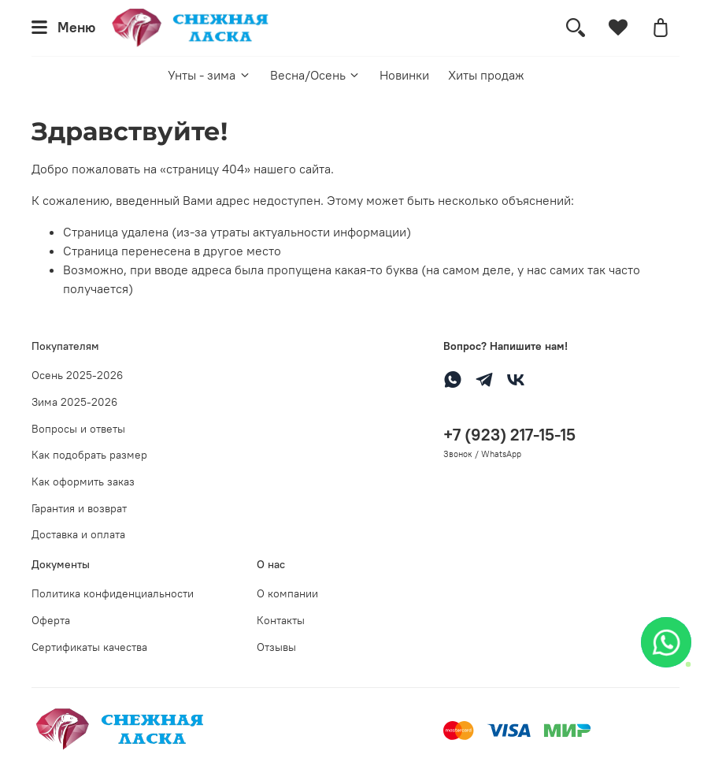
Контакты (281, 620)
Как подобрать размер (89, 455)
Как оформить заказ (83, 481)
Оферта (50, 620)
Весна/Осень (315, 75)
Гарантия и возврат (79, 508)
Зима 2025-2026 (74, 402)
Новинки (404, 75)
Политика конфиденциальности (112, 593)
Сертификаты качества (89, 647)
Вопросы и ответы (78, 429)
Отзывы (276, 647)
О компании (287, 593)
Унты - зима (209, 75)
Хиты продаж (486, 75)
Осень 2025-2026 (77, 375)
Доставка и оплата (78, 534)
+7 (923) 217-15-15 (509, 434)
